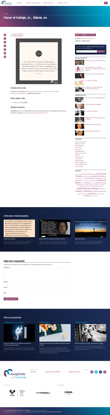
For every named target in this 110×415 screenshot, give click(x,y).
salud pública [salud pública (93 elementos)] (101, 193)
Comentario (7, 267)
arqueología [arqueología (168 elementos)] (84, 174)
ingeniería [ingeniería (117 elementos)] (81, 186)
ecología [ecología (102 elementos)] (104, 178)
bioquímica (78, 41)
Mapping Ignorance (81, 322)
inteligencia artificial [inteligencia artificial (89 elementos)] (88, 186)
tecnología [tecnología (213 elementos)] (87, 196)
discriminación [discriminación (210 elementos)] (90, 178)
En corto (6, 13)
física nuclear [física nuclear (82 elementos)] (92, 183)
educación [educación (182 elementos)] (78, 180)
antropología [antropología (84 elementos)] (77, 174)
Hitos (76, 155)
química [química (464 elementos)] (92, 193)
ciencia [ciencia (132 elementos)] (84, 178)
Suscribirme (101, 51)
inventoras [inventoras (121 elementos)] (94, 186)
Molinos (20, 111)
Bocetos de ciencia (80, 142)
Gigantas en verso (80, 153)
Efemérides (78, 145)
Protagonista (78, 160)
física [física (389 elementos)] (87, 183)
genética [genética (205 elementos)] (98, 183)
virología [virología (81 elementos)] (92, 195)
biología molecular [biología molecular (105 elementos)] (86, 176)
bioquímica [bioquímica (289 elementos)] (95, 176)
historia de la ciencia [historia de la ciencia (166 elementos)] (82, 184)
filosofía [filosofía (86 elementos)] (82, 183)
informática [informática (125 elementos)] (102, 184)
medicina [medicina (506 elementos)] (94, 188)
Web (5, 292)
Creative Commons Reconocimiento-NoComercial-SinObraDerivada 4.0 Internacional (43, 411)
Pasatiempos (78, 157)
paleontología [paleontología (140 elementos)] (102, 191)
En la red (77, 149)
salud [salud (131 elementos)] (97, 193)
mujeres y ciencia (86, 41)
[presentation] (90, 62)
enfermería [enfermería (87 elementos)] (84, 180)
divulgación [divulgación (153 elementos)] (99, 178)
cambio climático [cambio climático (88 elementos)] (79, 178)
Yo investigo (78, 166)
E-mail (6, 287)
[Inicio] (6, 3)
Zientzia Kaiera (44, 322)
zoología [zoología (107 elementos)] (96, 195)
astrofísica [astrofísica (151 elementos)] (93, 174)
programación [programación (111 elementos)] (80, 193)
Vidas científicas (79, 164)
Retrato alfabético (79, 162)
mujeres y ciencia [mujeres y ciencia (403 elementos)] (82, 191)
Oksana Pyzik (17, 102)
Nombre (6, 281)
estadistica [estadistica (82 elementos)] (88, 180)
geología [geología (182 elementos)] (103, 183)
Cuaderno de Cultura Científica (14, 322)
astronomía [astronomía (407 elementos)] (101, 174)
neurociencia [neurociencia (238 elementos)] (94, 191)
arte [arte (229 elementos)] (89, 174)
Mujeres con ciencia (74, 372)
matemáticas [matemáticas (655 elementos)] (83, 188)
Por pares (77, 159)
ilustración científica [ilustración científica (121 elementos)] (94, 184)
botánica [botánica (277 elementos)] (102, 176)
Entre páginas (78, 151)
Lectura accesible (17, 35)
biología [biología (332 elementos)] (79, 176)
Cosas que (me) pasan (29, 113)
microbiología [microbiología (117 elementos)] (101, 188)
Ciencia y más (78, 143)
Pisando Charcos (42, 113)
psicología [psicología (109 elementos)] (86, 193)
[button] (5, 35)
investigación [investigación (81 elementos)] (100, 186)
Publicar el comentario (11, 299)
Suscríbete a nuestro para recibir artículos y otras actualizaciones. (90, 47)
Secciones (33, 372)
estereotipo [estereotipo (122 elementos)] (93, 180)
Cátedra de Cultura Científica (52, 372)
